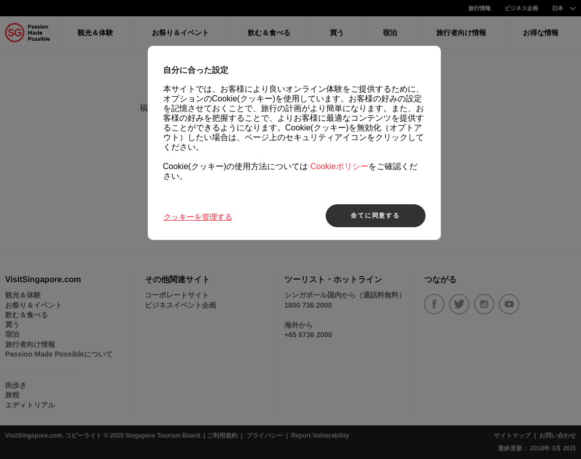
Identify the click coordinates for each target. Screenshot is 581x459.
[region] (294, 143)
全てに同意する (375, 215)
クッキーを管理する (198, 217)
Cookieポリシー (339, 167)
